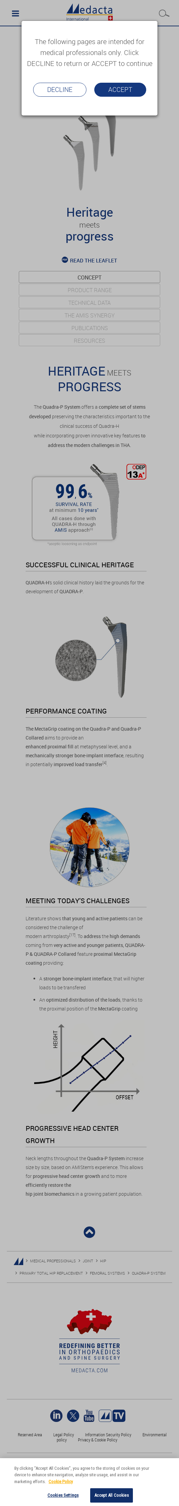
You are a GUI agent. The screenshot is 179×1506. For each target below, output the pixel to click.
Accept (120, 89)
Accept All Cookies (111, 1495)
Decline (59, 89)
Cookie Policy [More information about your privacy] (61, 1481)
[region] (89, 1482)
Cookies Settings (63, 1495)
